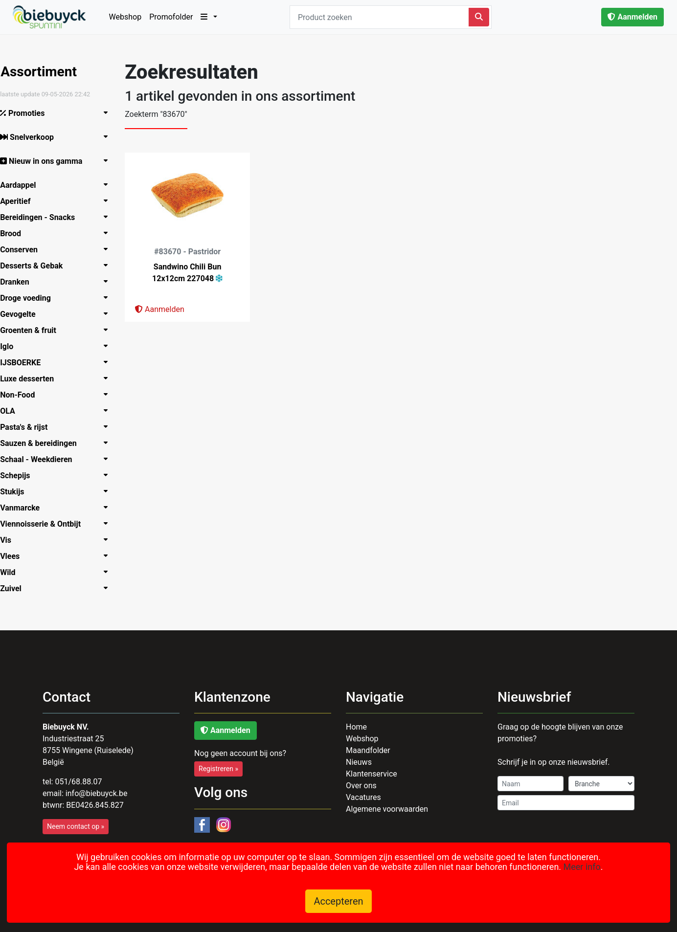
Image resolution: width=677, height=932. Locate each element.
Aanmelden (632, 17)
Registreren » (218, 769)
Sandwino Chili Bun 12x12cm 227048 (192, 272)
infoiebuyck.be (97, 793)
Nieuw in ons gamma (46, 161)
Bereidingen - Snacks (42, 217)
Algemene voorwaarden (387, 809)
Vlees (14, 556)
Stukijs (17, 491)
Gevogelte (23, 314)
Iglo (11, 346)
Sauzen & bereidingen (43, 443)
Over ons (361, 785)
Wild (12, 572)
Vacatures (363, 797)
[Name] (530, 783)
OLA (12, 411)
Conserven (24, 249)
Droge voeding (30, 298)
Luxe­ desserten (32, 378)
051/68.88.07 (78, 781)
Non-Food (22, 394)
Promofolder (171, 17)
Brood (15, 233)
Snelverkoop (32, 137)
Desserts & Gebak (36, 265)
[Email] (565, 802)
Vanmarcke (25, 507)
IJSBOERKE (25, 362)
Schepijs (20, 475)
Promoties (27, 113)
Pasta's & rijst (28, 427)
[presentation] (569, 839)
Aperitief (20, 201)
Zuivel (15, 588)
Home (356, 727)
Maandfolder (368, 750)
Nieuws (359, 762)
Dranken (19, 282)
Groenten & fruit (33, 330)
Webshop (125, 17)
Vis (10, 540)
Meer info (582, 867)
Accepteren (338, 901)
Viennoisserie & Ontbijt (45, 524)
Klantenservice (371, 773)
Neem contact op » (75, 826)
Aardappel (23, 185)
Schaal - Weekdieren (41, 459)
